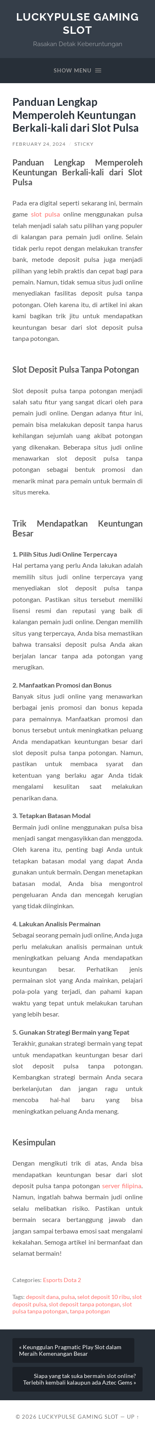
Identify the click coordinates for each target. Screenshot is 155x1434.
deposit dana (42, 1297)
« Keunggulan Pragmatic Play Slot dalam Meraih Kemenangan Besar (70, 1350)
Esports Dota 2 (62, 1280)
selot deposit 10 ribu (103, 1297)
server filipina (121, 1185)
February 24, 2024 (39, 144)
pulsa (68, 1297)
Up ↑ (133, 1416)
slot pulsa (45, 214)
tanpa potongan (90, 1311)
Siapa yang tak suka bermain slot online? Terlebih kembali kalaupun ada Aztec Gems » (79, 1379)
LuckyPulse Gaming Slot (77, 23)
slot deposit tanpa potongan (84, 1304)
